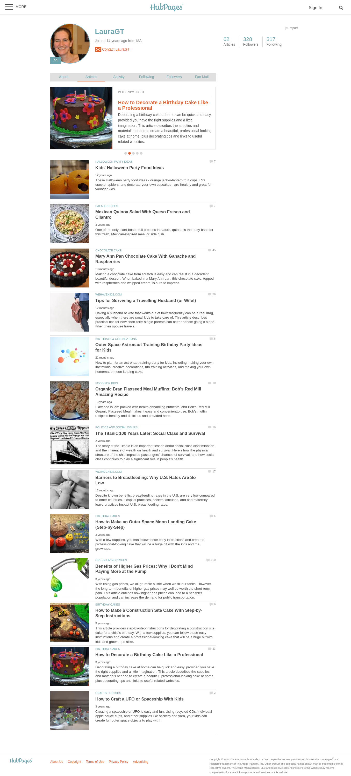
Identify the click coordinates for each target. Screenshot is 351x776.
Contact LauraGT (112, 49)
